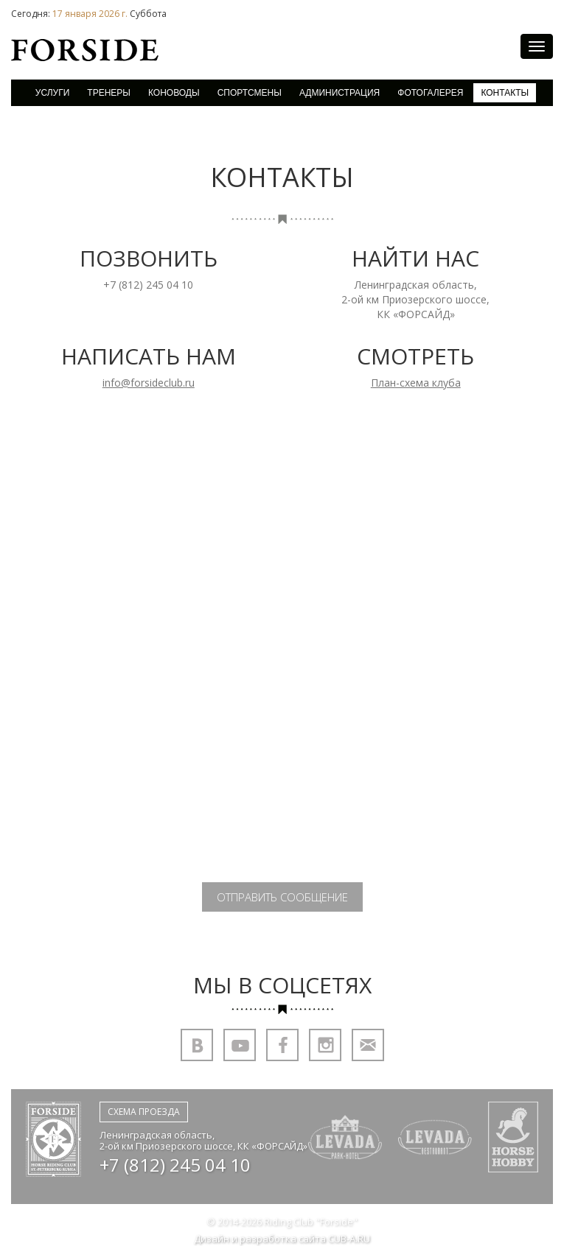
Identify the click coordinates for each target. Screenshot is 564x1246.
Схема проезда (144, 1111)
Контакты (505, 93)
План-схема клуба (416, 383)
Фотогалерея (430, 93)
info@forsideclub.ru (148, 383)
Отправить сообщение (282, 897)
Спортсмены (249, 93)
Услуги (52, 93)
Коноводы (174, 93)
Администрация (339, 93)
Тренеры (108, 93)
